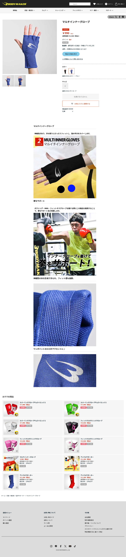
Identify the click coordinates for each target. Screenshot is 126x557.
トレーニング (59, 10)
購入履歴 (6, 523)
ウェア (44, 10)
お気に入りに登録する (82, 104)
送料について (48, 520)
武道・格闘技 (29, 10)
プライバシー (89, 526)
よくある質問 (48, 526)
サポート (108, 10)
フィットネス (77, 10)
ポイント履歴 (7, 520)
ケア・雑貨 (93, 10)
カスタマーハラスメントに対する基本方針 (99, 529)
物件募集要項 (89, 520)
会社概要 (88, 517)
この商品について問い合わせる (72, 59)
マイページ (6, 517)
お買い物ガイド (49, 517)
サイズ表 (47, 523)
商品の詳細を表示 (71, 54)
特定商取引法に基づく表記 (93, 532)
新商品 (15, 10)
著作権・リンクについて (93, 523)
